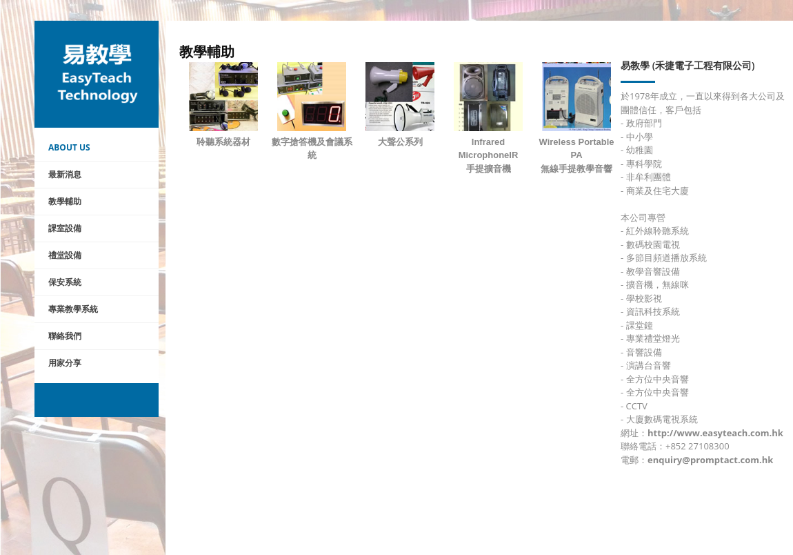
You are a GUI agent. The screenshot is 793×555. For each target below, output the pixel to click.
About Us (69, 147)
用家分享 (64, 363)
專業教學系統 (73, 309)
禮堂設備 (64, 255)
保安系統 (64, 282)
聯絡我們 (64, 336)
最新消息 (64, 174)
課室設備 (64, 228)
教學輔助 (64, 201)
